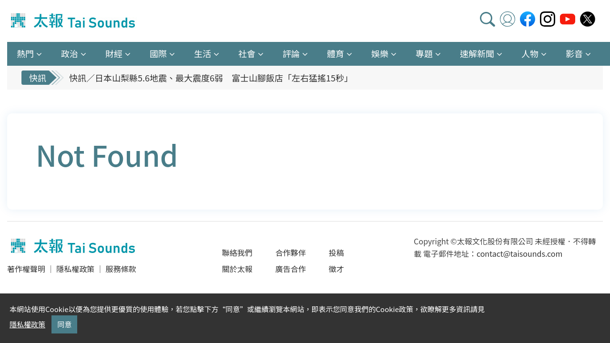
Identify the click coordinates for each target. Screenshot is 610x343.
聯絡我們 (237, 252)
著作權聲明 (26, 268)
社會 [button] (246, 53)
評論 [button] (291, 53)
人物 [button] (530, 53)
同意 (64, 324)
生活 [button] (202, 53)
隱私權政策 (75, 268)
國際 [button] (158, 53)
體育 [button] (335, 53)
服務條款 (120, 268)
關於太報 (237, 268)
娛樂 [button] (379, 53)
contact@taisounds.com (519, 253)
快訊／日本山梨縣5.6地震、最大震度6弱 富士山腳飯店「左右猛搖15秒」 (211, 77)
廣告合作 (290, 268)
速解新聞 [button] (477, 53)
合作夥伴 (290, 252)
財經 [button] (113, 53)
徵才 (336, 268)
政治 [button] (69, 53)
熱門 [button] (25, 53)
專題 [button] (424, 53)
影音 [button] (574, 53)
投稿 (336, 252)
